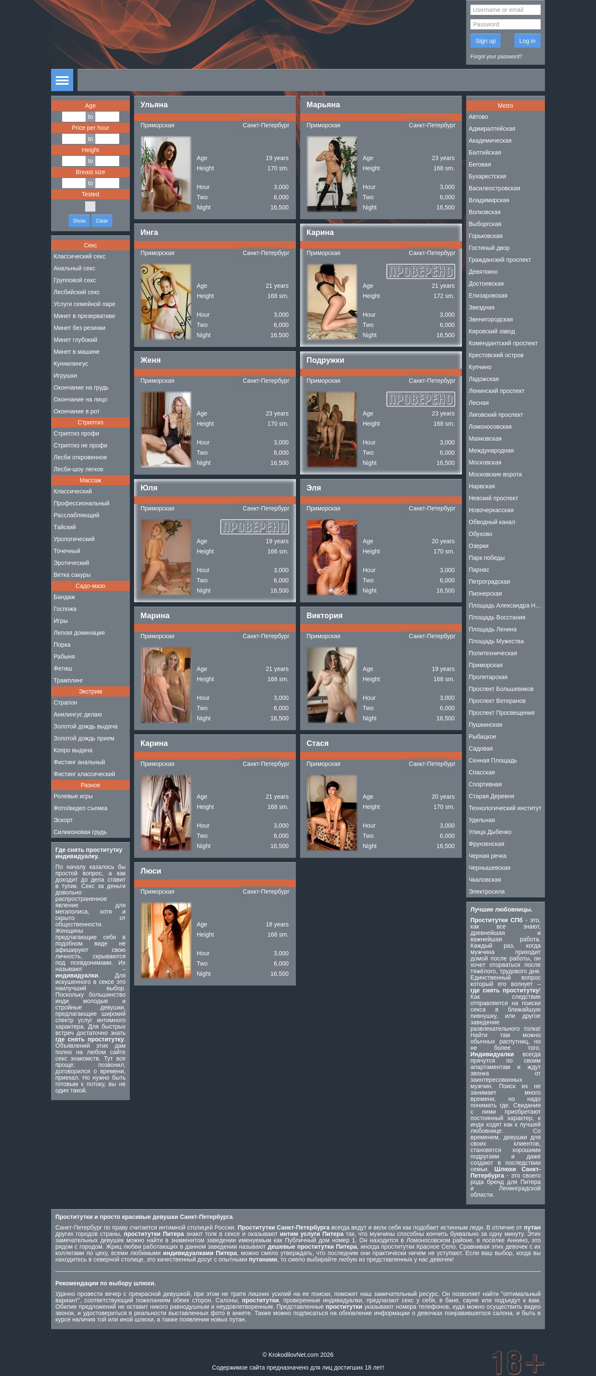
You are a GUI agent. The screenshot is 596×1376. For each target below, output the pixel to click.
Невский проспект (493, 498)
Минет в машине (77, 351)
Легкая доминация (79, 632)
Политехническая (493, 653)
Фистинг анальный (79, 762)
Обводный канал (492, 522)
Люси (150, 871)
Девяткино (483, 271)
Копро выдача (73, 750)
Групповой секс (75, 280)
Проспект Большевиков (501, 688)
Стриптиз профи (76, 433)
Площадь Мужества (496, 641)
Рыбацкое (482, 736)
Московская (485, 462)
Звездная (482, 307)
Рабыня (64, 656)
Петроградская (489, 581)
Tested (90, 194)
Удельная (482, 820)
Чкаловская (485, 879)
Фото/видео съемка (80, 808)
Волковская (485, 212)
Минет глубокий (75, 339)
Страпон (65, 702)
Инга (149, 232)
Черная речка (488, 855)
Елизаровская (488, 295)
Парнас (479, 569)
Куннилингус (71, 363)
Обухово (480, 533)
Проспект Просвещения (502, 712)
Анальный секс (74, 268)
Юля (149, 488)
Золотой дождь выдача (85, 726)
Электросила (487, 891)
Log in (527, 40)
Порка (62, 644)
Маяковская (485, 438)
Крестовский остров (496, 355)
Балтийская (485, 152)
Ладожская (484, 379)
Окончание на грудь (81, 387)
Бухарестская (487, 176)
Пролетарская (488, 677)
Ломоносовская (490, 426)
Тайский (65, 527)
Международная (491, 450)
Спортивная (485, 784)
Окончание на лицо (80, 399)
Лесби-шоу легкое (78, 469)
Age (90, 105)
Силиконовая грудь (80, 831)
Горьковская (486, 235)
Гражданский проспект (500, 259)
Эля (314, 488)
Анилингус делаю (78, 714)
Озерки (479, 545)
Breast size (90, 172)
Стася (318, 743)
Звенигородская (491, 319)
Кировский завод (492, 331)
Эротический (71, 562)
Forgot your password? (496, 57)
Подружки (325, 360)
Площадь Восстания (497, 617)
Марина (154, 615)
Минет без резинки (80, 327)
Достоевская (486, 283)
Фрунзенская (486, 843)
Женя (150, 360)
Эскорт (63, 820)
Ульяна (154, 104)
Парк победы (487, 557)
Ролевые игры (73, 796)
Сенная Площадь (493, 760)
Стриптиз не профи (80, 445)
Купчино (480, 367)
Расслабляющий (76, 515)
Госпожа (65, 608)
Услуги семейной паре (84, 304)
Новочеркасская (491, 510)
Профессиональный (81, 503)
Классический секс (80, 256)
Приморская (157, 125)
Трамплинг (68, 680)
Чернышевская (489, 867)
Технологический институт (505, 808)
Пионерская (485, 593)
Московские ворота (495, 474)
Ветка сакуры (72, 574)
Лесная (479, 402)
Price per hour (90, 127)
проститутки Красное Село (418, 1246)
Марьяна (323, 104)
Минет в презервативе (84, 315)
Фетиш (63, 668)
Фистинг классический (84, 774)
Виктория (325, 615)
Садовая (481, 748)
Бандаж (64, 596)
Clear (102, 221)
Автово (478, 116)
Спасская (482, 772)
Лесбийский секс (77, 292)
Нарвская (482, 486)
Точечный (67, 551)
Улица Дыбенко (490, 831)
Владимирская (489, 200)
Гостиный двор (489, 247)
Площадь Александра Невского (507, 605)
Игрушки (65, 375)
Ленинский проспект (496, 390)
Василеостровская (494, 188)
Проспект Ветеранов (497, 700)
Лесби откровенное (80, 457)
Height (90, 149)
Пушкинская (485, 724)
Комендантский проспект (503, 343)
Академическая (490, 140)
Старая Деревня (491, 796)
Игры (61, 620)
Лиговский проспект (496, 414)
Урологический (74, 539)
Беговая (480, 164)
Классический (73, 491)
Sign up (486, 40)
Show (79, 221)
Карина (320, 232)
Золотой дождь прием (84, 738)
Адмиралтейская (492, 128)
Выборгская (485, 224)
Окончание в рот (77, 411)
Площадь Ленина (493, 629)
